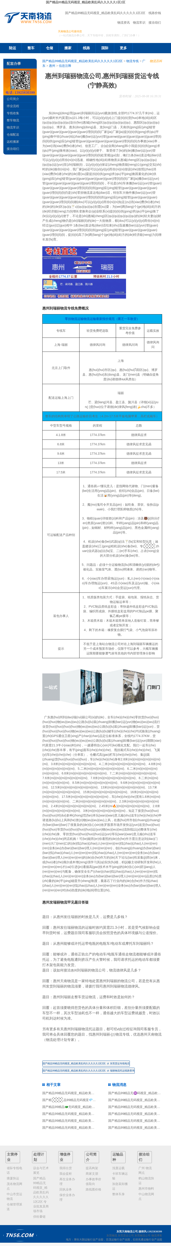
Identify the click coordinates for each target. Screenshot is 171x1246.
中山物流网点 (146, 1196)
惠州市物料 (146, 1188)
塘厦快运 (13, 1178)
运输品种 (117, 1157)
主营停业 (12, 1157)
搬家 (67, 48)
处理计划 (38, 1157)
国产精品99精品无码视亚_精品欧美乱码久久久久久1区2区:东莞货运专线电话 (86, 1063)
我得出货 (65, 1168)
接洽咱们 (155, 22)
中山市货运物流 (14, 1196)
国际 (104, 48)
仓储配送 (13, 134)
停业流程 (13, 106)
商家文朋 (92, 1173)
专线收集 (13, 113)
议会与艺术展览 (41, 1170)
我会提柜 (65, 1173)
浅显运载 (118, 1168)
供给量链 (39, 1216)
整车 (31, 48)
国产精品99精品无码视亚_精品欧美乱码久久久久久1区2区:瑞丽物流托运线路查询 (88, 1070)
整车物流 (13, 120)
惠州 (52, 65)
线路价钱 (155, 13)
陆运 (12, 48)
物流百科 (156, 61)
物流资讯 (123, 22)
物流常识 (139, 22)
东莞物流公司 (142, 1235)
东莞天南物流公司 (127, 1231)
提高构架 (92, 1168)
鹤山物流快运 (146, 1181)
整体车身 (118, 1194)
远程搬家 (13, 141)
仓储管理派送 (14, 1207)
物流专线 (132, 61)
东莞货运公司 (126, 1235)
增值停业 (65, 1157)
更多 (123, 48)
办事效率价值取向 (93, 1181)
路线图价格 (93, 1189)
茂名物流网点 (14, 1186)
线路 (86, 48)
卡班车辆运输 (120, 1176)
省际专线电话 (14, 1170)
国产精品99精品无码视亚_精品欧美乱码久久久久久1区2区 (85, 2)
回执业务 (65, 1189)
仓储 (49, 48)
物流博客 (156, 1235)
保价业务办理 (67, 1197)
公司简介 (13, 99)
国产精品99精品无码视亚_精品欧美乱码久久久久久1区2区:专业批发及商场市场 (41, 1195)
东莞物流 (111, 1235)
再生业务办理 (67, 1181)
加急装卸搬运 (120, 1186)
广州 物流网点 (145, 1170)
